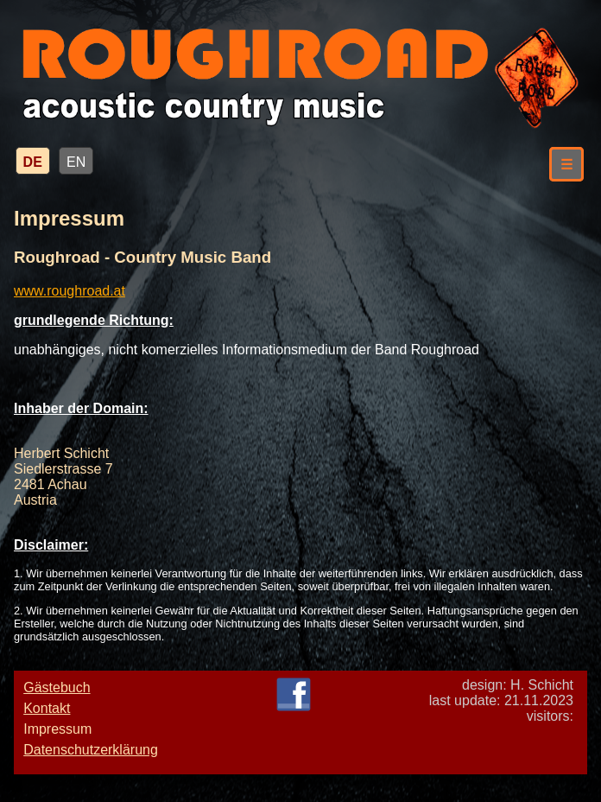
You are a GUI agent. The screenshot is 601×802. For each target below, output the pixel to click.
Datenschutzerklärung (90, 749)
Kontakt (46, 708)
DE (32, 162)
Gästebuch (56, 687)
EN (75, 162)
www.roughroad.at (69, 290)
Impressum (57, 729)
